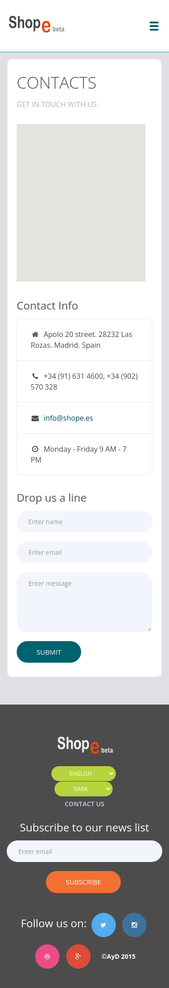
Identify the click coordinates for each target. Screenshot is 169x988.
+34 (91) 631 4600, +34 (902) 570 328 (84, 381)
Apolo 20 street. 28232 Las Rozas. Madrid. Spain (81, 339)
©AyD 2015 (115, 956)
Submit (49, 651)
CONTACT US (84, 803)
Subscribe (83, 881)
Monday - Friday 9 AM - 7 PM (79, 454)
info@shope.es (68, 418)
